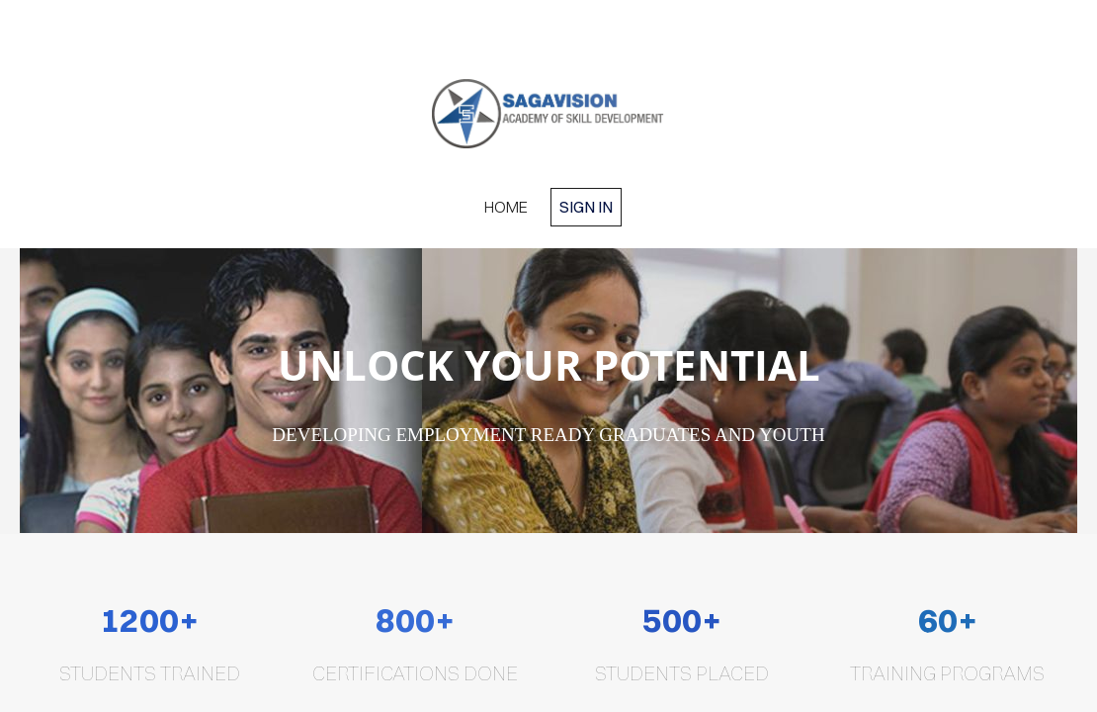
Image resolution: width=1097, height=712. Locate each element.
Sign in (586, 207)
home (506, 207)
